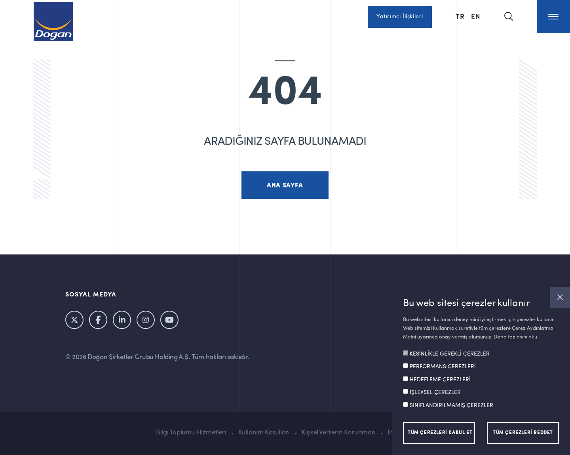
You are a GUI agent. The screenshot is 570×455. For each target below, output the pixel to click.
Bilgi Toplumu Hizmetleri (191, 432)
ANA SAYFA (285, 192)
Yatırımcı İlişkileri (399, 16)
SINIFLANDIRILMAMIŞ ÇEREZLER (451, 405)
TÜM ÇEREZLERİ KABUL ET (440, 432)
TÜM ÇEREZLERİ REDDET (523, 432)
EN (476, 16)
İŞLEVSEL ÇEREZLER (435, 392)
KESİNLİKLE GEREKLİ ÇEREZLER (450, 354)
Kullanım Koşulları (264, 432)
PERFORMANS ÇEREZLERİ (443, 366)
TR (460, 16)
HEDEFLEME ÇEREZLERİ (440, 379)
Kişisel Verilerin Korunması (339, 432)
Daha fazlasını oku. (516, 337)
